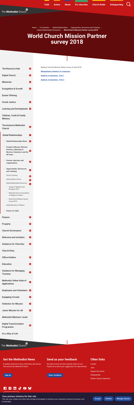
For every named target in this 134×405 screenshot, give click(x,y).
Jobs (92, 368)
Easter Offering (9, 95)
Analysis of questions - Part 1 (52, 76)
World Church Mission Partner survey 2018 (81, 30)
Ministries (7, 82)
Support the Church (97, 371)
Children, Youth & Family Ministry (13, 117)
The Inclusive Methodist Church (13, 127)
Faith (46, 4)
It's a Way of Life (10, 333)
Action (57, 4)
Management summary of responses (55, 71)
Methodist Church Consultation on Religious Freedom (19, 194)
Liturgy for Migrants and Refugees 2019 (17, 188)
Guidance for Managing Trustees (13, 272)
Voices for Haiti (12, 211)
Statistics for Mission (12, 303)
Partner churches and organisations (15, 161)
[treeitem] (32, 69)
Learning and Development (15, 109)
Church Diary (8, 250)
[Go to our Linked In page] (15, 388)
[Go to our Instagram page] (10, 388)
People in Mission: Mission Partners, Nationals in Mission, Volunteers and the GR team (17, 151)
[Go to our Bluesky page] (30, 388)
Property (6, 224)
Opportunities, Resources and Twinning (85, 28)
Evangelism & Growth (12, 88)
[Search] (128, 4)
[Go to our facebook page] (5, 388)
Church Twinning (11, 175)
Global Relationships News (16, 141)
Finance (6, 217)
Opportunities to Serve (13, 179)
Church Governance (11, 230)
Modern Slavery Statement (100, 379)
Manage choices (123, 399)
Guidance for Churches (13, 244)
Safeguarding (116, 4)
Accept (97, 399)
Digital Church (9, 75)
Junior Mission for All (12, 310)
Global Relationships (60, 28)
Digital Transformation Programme (13, 325)
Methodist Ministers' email (14, 317)
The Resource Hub (11, 68)
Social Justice (9, 102)
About (67, 4)
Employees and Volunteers (15, 290)
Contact (93, 364)
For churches (81, 4)
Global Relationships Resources (49, 30)
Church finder (98, 4)
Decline (109, 399)
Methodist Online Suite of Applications (14, 282)
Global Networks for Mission (15, 205)
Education (7, 264)
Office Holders (9, 257)
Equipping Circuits (10, 297)
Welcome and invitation (13, 237)
